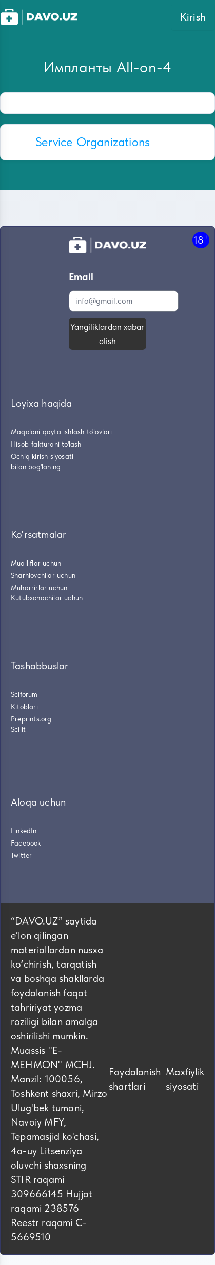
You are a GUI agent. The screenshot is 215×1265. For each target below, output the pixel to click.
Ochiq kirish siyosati (42, 456)
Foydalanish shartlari (135, 1079)
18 (200, 240)
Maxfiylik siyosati (185, 1079)
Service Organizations (92, 141)
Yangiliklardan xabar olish (107, 334)
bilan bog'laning (36, 467)
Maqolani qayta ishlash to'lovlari (61, 432)
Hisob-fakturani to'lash (46, 444)
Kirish (193, 17)
